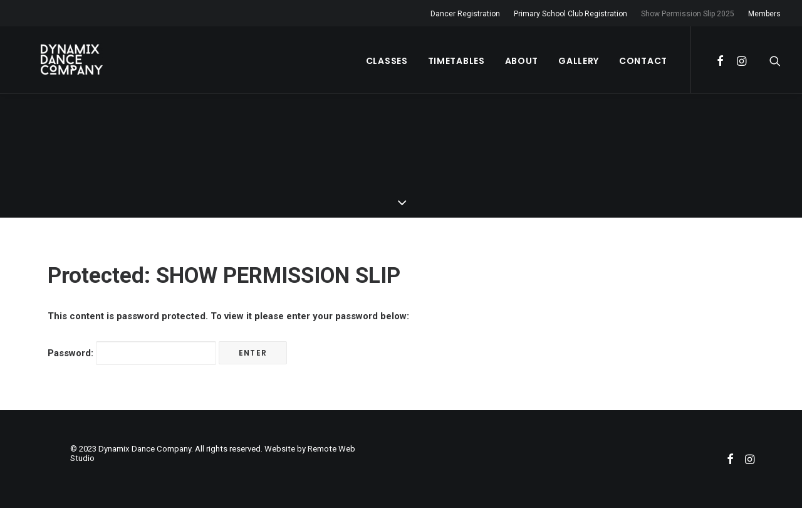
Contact (643, 61)
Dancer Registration (465, 13)
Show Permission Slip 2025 (687, 13)
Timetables (456, 61)
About (522, 61)
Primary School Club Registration (570, 13)
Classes (387, 61)
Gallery (578, 61)
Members (764, 13)
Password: (132, 353)
